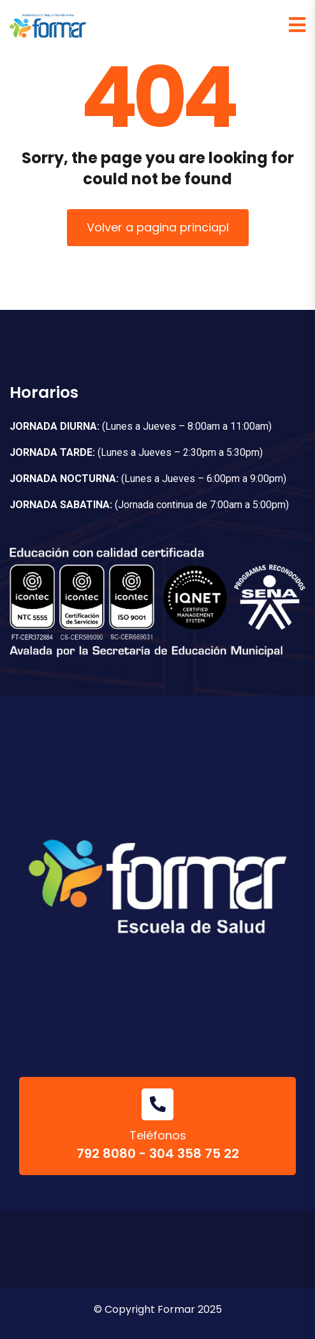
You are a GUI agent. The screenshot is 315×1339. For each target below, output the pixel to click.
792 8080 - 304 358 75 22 (158, 1153)
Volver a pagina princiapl (158, 227)
